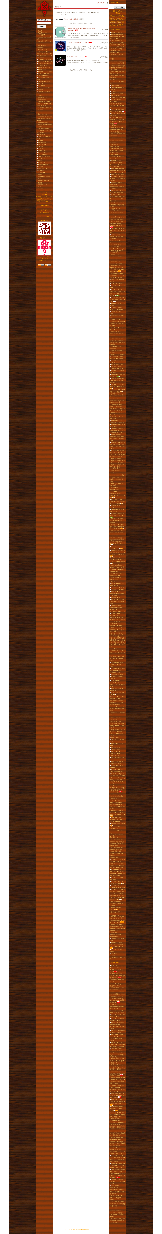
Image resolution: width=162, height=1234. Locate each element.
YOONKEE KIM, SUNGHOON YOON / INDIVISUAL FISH (116, 719)
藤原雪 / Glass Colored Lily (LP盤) (117, 677)
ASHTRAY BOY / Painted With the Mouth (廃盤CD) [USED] (117, 1006)
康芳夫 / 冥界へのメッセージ (117, 783)
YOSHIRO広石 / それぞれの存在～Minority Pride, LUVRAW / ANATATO (117, 892)
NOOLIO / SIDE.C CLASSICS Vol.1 (116, 547)
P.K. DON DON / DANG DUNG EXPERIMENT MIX (117, 386)
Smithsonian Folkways (44, 81)
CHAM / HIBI (115, 91)
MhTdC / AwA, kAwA (117, 364)
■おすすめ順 (68, 19)
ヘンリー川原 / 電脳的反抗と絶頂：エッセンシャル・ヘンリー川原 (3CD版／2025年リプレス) (117, 454)
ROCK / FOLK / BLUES (45, 61)
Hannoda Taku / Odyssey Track (117, 939)
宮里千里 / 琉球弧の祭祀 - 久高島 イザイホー (117, 515)
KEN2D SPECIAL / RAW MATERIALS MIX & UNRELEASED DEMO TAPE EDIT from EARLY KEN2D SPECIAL (117, 701)
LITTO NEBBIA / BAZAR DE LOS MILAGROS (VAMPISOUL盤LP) (117, 683)
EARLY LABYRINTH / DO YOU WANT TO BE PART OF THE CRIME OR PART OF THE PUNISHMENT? (117, 928)
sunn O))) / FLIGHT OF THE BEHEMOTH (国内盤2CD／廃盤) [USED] (117, 1115)
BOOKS (40, 175)
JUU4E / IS (114, 648)
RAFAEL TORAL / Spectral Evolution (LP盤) (117, 42)
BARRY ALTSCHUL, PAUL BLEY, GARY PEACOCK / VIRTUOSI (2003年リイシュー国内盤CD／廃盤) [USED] (117, 1141)
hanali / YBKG (115, 737)
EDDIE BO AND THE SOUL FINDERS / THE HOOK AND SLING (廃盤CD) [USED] (117, 999)
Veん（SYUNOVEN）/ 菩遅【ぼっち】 (117, 836)
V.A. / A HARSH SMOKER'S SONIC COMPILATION (115, 753)
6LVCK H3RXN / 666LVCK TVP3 (115, 614)
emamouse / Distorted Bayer (116, 832)
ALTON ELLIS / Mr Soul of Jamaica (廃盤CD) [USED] (117, 1198)
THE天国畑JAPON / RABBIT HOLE (116, 252)
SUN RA (40, 89)
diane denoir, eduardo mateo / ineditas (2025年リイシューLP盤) (117, 37)
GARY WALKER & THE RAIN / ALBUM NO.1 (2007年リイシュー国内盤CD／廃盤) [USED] (117, 1132)
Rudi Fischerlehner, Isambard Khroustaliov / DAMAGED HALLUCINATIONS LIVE (117, 608)
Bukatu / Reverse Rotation (117, 824)
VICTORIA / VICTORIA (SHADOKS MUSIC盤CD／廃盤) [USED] (117, 1220)
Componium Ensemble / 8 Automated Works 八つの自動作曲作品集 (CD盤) (117, 430)
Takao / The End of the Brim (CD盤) (116, 484)
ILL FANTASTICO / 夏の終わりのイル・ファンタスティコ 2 (117, 230)
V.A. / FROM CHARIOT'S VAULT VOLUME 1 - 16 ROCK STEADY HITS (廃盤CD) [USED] (117, 1212)
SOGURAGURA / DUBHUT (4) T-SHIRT (116, 262)
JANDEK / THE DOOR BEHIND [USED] (117, 1019)
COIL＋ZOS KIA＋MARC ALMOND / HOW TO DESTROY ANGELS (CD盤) (117, 121)
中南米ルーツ (42, 69)
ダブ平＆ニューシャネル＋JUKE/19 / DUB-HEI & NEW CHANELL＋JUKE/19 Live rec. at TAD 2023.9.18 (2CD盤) (117, 398)
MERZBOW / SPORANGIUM (114, 145)
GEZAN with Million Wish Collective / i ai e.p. (116, 357)
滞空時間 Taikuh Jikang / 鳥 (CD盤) (117, 371)
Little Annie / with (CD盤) (118, 97)
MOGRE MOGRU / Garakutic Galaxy (116, 935)
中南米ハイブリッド (44, 67)
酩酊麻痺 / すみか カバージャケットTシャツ (117, 462)
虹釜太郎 (40, 166)
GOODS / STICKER (43, 181)
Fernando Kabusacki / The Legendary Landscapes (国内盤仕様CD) (117, 67)
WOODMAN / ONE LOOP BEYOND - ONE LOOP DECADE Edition (116, 945)
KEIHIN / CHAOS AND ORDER (117, 304)
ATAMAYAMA (42, 162)
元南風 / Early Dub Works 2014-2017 (116, 210)
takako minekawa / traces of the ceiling (117, 425)
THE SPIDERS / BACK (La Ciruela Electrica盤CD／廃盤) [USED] (117, 1061)
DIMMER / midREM (117, 55)
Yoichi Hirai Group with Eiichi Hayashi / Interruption (117, 248)
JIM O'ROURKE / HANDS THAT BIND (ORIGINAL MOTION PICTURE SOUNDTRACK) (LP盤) (117, 804)
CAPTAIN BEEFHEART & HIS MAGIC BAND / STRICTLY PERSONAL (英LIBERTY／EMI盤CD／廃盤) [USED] (117, 1173)
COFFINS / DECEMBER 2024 (117, 714)
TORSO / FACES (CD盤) (118, 354)
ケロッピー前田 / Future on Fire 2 (117, 913)
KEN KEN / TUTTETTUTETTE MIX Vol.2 (117, 81)
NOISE (40, 126)
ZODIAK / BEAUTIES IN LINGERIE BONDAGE (117, 619)
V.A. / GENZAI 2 (116, 95)
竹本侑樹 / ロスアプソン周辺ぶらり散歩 (117, 882)
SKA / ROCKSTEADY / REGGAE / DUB (44, 105)
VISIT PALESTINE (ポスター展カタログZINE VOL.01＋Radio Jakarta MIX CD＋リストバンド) (117, 732)
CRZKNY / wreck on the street (117, 740)
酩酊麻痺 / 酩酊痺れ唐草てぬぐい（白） (117, 466)
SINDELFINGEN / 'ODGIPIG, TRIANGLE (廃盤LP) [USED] (117, 976)
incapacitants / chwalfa (117, 93)
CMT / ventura (115, 85)
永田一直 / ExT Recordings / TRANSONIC (44, 145)
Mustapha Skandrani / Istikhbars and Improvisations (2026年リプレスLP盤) (117, 185)
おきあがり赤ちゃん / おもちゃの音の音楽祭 (117, 771)
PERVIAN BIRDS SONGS (115, 909)
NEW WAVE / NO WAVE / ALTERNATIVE (44, 56)
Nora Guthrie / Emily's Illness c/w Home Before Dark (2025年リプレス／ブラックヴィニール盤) (117, 407)
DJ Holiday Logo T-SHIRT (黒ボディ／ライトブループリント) (117, 630)
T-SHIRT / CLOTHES (44, 177)
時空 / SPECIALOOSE (44, 169)
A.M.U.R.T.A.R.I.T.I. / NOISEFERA (116, 417)
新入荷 (40, 31)
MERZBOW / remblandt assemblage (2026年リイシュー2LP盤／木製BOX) (117, 170)
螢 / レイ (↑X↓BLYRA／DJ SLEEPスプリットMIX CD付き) (117, 178)
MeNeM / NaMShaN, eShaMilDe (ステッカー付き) (117, 495)
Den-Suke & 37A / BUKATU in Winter (115, 828)
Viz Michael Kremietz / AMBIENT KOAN (117, 470)
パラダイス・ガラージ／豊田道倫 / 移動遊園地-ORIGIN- (117, 205)
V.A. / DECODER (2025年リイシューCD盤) (117, 110)
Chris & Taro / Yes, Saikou (115, 312)
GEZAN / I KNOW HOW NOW (117, 286)
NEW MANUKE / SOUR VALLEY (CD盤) (117, 361)
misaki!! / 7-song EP (116, 32)
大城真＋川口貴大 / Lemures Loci (116, 506)
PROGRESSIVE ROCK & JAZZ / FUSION (44, 64)
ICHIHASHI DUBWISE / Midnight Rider (117, 570)
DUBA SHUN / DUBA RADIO (117, 214)
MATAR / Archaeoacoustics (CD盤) (117, 474)
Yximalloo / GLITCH (117, 810)
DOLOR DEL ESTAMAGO (41, 159)
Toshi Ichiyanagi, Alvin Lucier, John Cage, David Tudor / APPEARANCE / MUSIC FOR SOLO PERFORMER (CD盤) (117, 222)
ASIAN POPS (42, 100)
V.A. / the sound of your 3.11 (117, 758)
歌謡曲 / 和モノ (42, 98)
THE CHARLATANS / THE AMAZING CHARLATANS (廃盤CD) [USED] (117, 1037)
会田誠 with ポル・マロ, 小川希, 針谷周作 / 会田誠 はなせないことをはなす (117, 553)
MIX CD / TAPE (42, 49)
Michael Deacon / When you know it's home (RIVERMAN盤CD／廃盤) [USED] (117, 1025)
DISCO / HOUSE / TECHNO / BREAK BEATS (44, 52)
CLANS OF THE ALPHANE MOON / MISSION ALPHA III (116, 624)
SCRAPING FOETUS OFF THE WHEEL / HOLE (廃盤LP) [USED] (117, 1073)
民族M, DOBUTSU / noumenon (116, 766)
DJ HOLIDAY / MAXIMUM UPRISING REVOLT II (116, 237)
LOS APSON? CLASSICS (41, 46)
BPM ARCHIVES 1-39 (117, 587)
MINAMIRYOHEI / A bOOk (116, 744)
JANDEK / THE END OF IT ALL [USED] (117, 1015)
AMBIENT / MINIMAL (44, 108)
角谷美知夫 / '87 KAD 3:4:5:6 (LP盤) (117, 270)
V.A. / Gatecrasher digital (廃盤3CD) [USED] (117, 1031)
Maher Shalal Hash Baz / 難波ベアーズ (117, 72)
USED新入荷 (41, 35)
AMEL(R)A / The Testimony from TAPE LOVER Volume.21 (116, 819)
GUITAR (40, 110)
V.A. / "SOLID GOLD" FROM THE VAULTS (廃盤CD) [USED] (117, 1204)
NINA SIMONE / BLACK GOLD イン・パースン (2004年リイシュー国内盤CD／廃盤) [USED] (117, 1150)
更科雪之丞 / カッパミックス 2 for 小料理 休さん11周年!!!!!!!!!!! (117, 898)
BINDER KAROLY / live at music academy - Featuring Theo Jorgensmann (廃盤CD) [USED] (117, 983)
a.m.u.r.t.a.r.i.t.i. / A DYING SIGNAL (116, 413)
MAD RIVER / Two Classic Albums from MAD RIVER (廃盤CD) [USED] (117, 1102)
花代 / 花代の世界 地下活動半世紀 (117, 689)
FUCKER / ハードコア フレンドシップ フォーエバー (117, 652)
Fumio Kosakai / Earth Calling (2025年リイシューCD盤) (117, 664)
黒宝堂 (40, 183)
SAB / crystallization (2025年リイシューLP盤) (117, 566)
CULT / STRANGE (43, 154)
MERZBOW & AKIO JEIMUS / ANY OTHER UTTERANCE (116, 150)
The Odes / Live (115, 597)
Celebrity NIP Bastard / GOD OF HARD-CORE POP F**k (117, 380)
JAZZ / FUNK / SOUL (44, 87)
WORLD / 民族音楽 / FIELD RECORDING (43, 74)
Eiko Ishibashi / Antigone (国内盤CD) (117, 375)
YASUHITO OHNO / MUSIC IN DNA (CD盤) (116, 191)
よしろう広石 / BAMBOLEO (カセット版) (117, 886)
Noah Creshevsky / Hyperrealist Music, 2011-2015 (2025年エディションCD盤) (117, 437)
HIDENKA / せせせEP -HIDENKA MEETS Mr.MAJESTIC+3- (117, 670)
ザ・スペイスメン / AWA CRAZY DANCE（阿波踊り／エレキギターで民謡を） (117, 292)
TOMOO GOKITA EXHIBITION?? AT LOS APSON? (116, 904)
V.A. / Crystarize (115, 747)
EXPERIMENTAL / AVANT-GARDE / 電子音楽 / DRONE (44, 130)
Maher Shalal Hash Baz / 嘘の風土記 (117, 76)
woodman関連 (42, 142)
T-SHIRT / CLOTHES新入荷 (44, 38)
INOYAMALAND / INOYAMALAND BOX (116, 367)
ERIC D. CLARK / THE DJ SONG (117, 325)
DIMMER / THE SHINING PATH (115, 52)
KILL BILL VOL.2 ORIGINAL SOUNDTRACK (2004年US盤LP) (117, 349)
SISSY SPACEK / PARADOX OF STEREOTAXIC (115, 579)
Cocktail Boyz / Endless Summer (78, 57)
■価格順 (75, 19)
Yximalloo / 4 (115, 798)
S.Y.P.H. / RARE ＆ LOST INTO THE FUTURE (117, 321)
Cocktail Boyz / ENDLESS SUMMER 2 (80, 43)
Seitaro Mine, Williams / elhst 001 (117, 280)
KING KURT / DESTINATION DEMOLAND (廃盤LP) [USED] (116, 969)
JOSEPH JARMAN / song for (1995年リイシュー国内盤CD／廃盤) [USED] (117, 1165)
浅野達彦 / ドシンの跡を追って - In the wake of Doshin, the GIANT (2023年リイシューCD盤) (117, 919)
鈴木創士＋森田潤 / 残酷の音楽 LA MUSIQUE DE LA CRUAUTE (117, 527)
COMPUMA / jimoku (117, 283)
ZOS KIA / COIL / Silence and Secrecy (117, 115)
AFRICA (40, 83)
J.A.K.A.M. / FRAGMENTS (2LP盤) (116, 795)
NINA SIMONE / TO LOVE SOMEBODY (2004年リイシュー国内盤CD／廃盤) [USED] (117, 1158)
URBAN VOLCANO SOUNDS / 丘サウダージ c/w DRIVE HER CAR (117, 275)
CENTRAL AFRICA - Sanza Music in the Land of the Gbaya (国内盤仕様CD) (117, 560)
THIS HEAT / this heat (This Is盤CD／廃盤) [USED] (116, 1109)
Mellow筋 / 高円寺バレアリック (44, 42)
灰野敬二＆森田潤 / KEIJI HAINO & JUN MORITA (116, 521)
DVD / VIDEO (42, 173)
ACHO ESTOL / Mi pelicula (116, 950)
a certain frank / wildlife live (117, 317)
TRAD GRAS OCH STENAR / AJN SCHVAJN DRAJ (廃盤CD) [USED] (117, 1044)
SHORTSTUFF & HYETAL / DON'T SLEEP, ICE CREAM (117, 334)
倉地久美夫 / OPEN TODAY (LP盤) (116, 791)
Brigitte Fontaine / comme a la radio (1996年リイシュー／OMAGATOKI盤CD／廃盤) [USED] (117, 1080)
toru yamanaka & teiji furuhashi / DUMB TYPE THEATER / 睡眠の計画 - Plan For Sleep (117, 842)
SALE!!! (40, 189)
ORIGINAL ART (42, 185)
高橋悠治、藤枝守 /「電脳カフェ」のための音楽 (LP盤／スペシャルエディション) (117, 445)
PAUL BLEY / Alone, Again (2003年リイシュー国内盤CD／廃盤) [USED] (117, 1067)
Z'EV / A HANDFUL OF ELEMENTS (117, 135)
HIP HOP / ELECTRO (44, 102)
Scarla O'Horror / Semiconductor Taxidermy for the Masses (117, 593)
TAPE (39, 187)
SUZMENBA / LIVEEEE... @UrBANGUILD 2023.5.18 (117, 956)
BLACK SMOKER (43, 152)
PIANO (40, 112)
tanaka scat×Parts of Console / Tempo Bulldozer (117, 421)
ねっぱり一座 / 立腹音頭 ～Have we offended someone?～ (117, 658)
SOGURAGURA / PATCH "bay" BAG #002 (116, 266)
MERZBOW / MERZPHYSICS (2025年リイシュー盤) (117, 156)
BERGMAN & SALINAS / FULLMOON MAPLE (117, 532)
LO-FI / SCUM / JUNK (44, 156)
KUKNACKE (41, 140)
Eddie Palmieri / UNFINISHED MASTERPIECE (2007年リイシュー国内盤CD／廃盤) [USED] (117, 1190)
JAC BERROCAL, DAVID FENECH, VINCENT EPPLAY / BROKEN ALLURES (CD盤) (117, 103)
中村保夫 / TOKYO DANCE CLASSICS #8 (116, 308)
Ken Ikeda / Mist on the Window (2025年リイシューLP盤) (117, 725)
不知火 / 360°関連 (43, 164)
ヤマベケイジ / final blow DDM (116, 878)
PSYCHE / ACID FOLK (44, 59)
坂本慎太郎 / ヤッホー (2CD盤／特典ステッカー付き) (117, 299)
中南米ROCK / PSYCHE (45, 71)
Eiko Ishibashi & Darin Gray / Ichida (117, 510)
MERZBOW (41, 134)
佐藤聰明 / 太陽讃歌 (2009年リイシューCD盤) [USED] (117, 1181)
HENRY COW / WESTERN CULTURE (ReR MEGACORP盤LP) (117, 537)
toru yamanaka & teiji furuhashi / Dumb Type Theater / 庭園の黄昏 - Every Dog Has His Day (116, 850)
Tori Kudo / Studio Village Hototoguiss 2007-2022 (117, 779)
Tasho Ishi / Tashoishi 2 (117, 174)
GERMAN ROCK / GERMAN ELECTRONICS (44, 123)
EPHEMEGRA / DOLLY (118, 674)
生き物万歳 (41, 85)
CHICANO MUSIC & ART (43, 93)
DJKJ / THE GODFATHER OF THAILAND (115, 489)
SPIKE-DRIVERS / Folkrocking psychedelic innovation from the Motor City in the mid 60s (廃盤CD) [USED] (117, 1053)
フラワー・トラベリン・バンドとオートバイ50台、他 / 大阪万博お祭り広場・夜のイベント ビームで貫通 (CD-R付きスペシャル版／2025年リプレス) (117, 640)
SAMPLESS (41, 171)
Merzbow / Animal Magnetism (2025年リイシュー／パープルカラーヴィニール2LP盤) (117, 163)
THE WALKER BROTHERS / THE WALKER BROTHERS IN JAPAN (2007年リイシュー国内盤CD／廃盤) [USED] (117, 1123)
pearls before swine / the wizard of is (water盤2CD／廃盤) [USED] (117, 1095)
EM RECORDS (42, 150)
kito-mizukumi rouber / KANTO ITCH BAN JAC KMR (117, 709)
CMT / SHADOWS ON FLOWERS (117, 88)
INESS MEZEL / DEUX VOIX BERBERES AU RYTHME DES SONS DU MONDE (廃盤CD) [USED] (117, 991)
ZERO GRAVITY (43, 148)
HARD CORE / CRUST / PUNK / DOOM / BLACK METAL (44, 118)
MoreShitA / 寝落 (116, 245)
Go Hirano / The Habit (117, 61)
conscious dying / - (116, 749)
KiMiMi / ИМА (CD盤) (117, 63)
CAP (39, 179)
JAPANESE (41, 96)
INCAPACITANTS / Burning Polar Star (116, 574)
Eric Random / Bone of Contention (117, 242)
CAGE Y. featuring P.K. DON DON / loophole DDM (117, 814)
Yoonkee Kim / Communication (114, 856)
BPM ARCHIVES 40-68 (117, 589)
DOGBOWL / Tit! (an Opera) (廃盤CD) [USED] (117, 1011)
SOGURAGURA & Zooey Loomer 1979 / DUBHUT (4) (116, 257)
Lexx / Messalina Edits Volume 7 (116, 329)
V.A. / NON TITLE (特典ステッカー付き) (117, 391)
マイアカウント (102, 3)
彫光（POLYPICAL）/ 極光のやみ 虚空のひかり (117, 542)
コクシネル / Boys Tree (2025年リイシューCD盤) (117, 775)
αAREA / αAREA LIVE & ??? (117, 694)
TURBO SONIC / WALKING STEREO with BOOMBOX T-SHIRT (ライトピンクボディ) (117, 872)
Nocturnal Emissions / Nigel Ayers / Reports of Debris (116, 479)
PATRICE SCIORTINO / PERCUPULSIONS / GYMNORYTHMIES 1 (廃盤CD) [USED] (117, 1088)
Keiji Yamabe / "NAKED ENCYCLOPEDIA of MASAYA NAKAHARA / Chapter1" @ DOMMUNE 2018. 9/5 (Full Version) (117, 863)
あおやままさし (42, 114)
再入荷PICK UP (42, 33)
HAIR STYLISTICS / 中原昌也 (44, 137)
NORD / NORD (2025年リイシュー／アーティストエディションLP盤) (117, 47)
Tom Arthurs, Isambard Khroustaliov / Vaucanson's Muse (117, 601)
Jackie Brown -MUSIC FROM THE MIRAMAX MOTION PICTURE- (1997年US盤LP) (117, 341)
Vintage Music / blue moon (43, 78)
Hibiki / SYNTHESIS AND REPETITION (116, 762)
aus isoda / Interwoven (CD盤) (116, 58)
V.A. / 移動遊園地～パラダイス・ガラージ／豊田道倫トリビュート (117, 199)
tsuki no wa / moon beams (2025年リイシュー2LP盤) (117, 787)
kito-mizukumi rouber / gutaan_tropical (117, 584)
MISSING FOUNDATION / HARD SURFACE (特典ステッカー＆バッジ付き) (117, 129)
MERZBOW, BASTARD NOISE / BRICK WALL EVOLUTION (117, 140)
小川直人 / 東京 (115, 195)
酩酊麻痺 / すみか (116, 459)
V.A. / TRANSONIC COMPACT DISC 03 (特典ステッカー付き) (117, 501)
